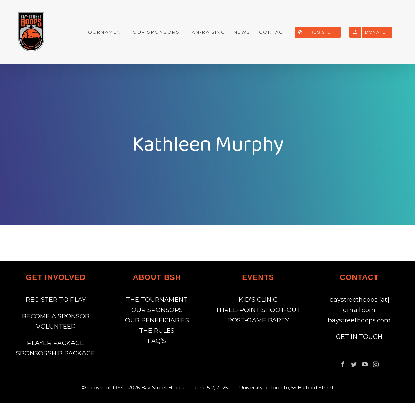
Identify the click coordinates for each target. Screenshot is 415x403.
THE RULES (157, 330)
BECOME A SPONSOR (55, 316)
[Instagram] (376, 364)
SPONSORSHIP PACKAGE (55, 353)
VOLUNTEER (56, 326)
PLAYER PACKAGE (55, 343)
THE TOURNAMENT (157, 300)
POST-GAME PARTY (258, 320)
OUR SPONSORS (157, 310)
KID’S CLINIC (258, 300)
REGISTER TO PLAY (56, 300)
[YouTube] (365, 364)
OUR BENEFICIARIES (157, 320)
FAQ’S (157, 341)
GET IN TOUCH (359, 337)
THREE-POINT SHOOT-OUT (258, 310)
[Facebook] (343, 364)
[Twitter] (354, 364)
